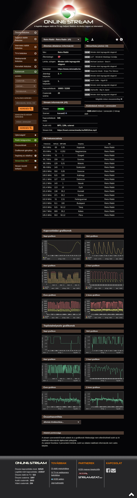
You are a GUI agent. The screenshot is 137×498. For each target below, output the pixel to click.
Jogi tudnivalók (57, 483)
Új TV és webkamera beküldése (60, 473)
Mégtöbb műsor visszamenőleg (109, 99)
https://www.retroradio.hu (69, 69)
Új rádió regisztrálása (60, 469)
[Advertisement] (83, 33)
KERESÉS (26, 109)
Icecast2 (61, 113)
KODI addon (57, 479)
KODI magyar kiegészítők (89, 469)
